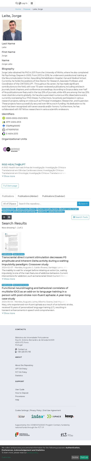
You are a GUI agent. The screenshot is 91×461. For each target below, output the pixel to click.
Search (83, 204)
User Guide (19, 389)
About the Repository (24, 365)
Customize (6, 457)
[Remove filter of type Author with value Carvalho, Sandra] (48, 209)
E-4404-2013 (10, 134)
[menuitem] (19, 3)
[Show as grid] (9, 217)
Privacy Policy (35, 410)
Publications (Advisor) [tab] (28, 196)
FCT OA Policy (21, 372)
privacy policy (32, 453)
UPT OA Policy (21, 369)
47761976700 (10, 130)
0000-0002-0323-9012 (15, 118)
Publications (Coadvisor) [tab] (53, 196)
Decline (75, 457)
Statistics (19, 376)
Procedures (20, 396)
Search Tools (80, 217)
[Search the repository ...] (47, 204)
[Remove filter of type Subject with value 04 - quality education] (51, 212)
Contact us (21, 349)
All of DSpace (9, 204)
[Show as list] (4, 217)
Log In (24, 3)
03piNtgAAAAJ (11, 126)
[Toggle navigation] (32, 3)
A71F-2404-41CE (11, 122)
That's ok (84, 457)
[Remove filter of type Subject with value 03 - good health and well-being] (19, 212)
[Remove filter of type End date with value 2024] (9, 209)
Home (18, 9)
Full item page (10, 186)
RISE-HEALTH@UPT (14, 164)
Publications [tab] (8, 196)
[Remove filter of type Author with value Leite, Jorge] (69, 209)
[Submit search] (16, 3)
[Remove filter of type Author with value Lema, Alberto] (27, 209)
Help (17, 400)
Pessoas (26, 9)
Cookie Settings (21, 410)
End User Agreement (52, 410)
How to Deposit (21, 393)
